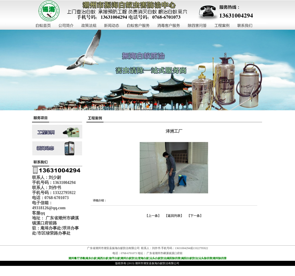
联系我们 (245, 26)
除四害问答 (197, 26)
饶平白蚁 (114, 258)
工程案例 (222, 26)
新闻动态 (111, 26)
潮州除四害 (220, 258)
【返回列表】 (174, 216)
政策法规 (89, 26)
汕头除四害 (205, 258)
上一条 (153, 216)
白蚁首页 (43, 26)
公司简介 (66, 26)
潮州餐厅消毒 (76, 258)
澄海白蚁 (143, 258)
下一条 (195, 216)
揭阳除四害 (173, 258)
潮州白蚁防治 (129, 258)
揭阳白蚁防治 (189, 258)
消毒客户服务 (169, 26)
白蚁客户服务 (138, 26)
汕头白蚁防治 (158, 258)
